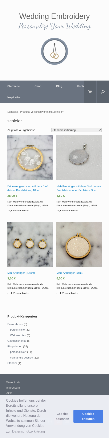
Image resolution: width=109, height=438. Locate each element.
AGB (9, 393)
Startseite (13, 86)
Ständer (12, 363)
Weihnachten (18, 335)
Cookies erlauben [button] (88, 416)
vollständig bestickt (21, 357)
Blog (59, 86)
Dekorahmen (15, 324)
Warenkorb (13, 382)
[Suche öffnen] (103, 92)
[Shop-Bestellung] (76, 130)
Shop (38, 86)
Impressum (13, 387)
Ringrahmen (14, 346)
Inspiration (14, 97)
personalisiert (18, 329)
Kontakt (82, 86)
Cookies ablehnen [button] (62, 416)
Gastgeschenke (16, 340)
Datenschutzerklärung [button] (28, 431)
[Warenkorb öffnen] (90, 92)
